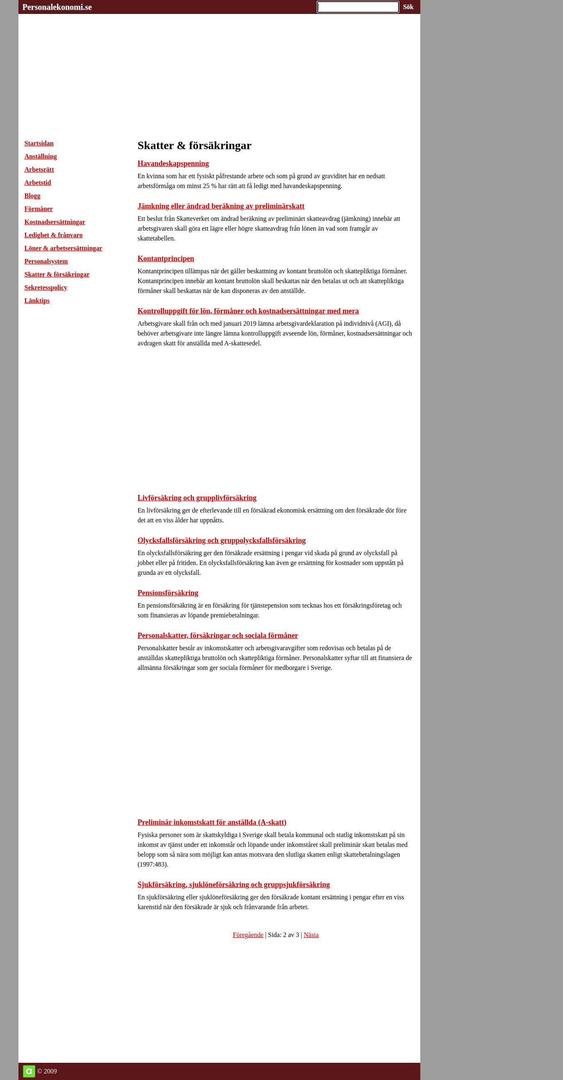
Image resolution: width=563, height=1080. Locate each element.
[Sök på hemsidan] (408, 7)
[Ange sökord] (358, 7)
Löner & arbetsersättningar (64, 248)
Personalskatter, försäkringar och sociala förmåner (218, 635)
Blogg (33, 195)
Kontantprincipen (166, 258)
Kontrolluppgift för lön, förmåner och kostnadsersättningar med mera (248, 311)
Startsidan (39, 143)
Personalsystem (46, 261)
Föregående (248, 934)
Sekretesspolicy (46, 287)
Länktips (37, 300)
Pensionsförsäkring (168, 593)
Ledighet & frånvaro (54, 234)
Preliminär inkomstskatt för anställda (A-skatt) (212, 822)
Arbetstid (38, 182)
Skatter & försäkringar (57, 274)
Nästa (311, 934)
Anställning (41, 156)
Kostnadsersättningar (55, 221)
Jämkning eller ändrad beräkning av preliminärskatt (221, 206)
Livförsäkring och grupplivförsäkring (197, 498)
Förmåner (39, 208)
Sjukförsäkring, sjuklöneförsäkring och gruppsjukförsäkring (234, 884)
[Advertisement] (219, 71)
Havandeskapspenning (173, 163)
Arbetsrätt (39, 169)
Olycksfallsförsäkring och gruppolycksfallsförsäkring (222, 540)
